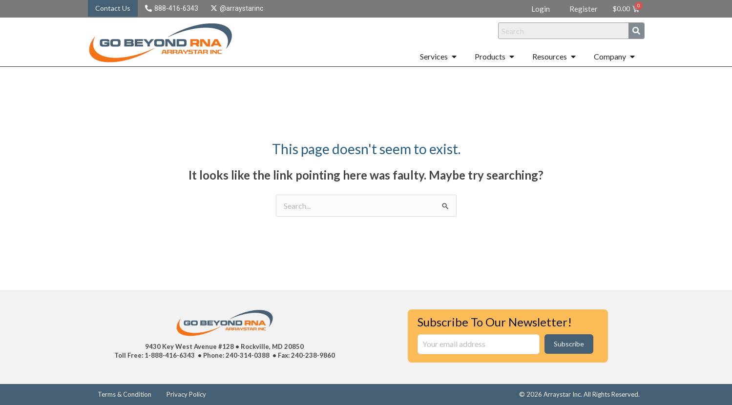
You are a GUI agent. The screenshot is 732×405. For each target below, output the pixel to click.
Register (583, 8)
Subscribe (569, 344)
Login (540, 8)
